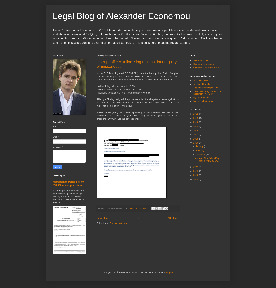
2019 (196, 143)
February (200, 150)
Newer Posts (103, 218)
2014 (196, 122)
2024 (196, 175)
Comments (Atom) (118, 223)
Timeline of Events (201, 84)
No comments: (141, 208)
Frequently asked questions (205, 87)
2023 (196, 171)
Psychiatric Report (201, 97)
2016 (196, 130)
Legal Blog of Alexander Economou (121, 16)
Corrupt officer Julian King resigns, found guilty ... (207, 159)
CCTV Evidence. (200, 80)
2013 (196, 118)
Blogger (169, 272)
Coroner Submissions (203, 101)
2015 (196, 126)
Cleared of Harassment (203, 64)
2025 (196, 179)
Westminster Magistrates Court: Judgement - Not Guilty (207, 92)
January (200, 146)
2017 (196, 134)
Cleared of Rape (200, 60)
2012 (196, 114)
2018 (196, 139)
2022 (196, 167)
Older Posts (172, 218)
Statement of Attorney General (207, 67)
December (201, 154)
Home (138, 218)
